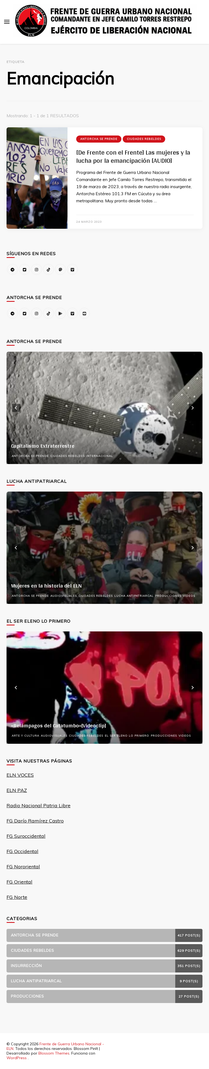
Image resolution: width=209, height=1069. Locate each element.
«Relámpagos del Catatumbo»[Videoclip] (58, 725)
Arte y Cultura (25, 735)
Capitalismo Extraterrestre (42, 446)
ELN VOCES (20, 775)
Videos (189, 596)
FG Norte (17, 897)
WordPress (17, 1057)
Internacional (99, 456)
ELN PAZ (17, 790)
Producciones (168, 596)
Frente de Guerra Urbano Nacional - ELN (55, 1046)
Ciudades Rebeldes (144, 139)
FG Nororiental (23, 866)
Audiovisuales (63, 596)
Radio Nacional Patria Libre (38, 805)
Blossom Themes (53, 1053)
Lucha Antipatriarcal (133, 596)
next (193, 408)
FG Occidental (22, 851)
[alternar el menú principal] (7, 22)
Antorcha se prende (98, 139)
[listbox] (104, 408)
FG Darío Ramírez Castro (35, 821)
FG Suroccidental (26, 836)
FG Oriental (19, 882)
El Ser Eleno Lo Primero (127, 735)
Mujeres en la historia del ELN (46, 586)
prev (16, 408)
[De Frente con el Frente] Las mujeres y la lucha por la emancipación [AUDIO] (133, 156)
